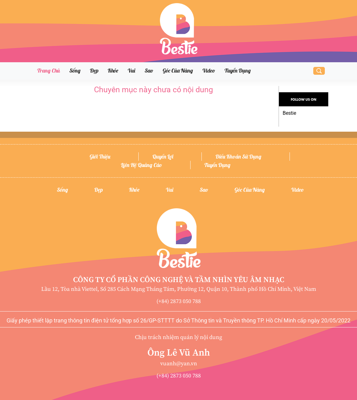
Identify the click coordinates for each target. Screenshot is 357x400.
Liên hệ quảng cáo (141, 165)
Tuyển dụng (238, 70)
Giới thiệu (100, 156)
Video (208, 70)
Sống (75, 70)
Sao (149, 70)
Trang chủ (48, 70)
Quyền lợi (162, 156)
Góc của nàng (178, 70)
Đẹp (94, 70)
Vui (131, 70)
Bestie (289, 113)
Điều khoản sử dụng (238, 156)
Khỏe (113, 70)
